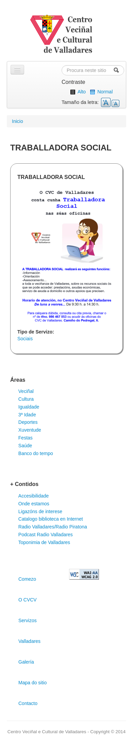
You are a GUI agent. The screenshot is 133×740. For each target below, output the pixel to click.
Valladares (29, 641)
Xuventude (29, 430)
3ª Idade (27, 414)
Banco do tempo (35, 453)
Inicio (17, 121)
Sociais (25, 338)
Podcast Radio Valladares (45, 534)
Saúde (25, 445)
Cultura (26, 399)
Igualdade (28, 407)
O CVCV (27, 599)
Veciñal (26, 391)
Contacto (27, 703)
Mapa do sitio (32, 682)
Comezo (27, 579)
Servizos (27, 620)
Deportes (28, 422)
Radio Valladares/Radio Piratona (52, 526)
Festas (25, 437)
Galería (26, 662)
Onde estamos (33, 503)
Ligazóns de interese (40, 511)
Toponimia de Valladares (44, 542)
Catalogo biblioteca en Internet (50, 519)
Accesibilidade (33, 496)
